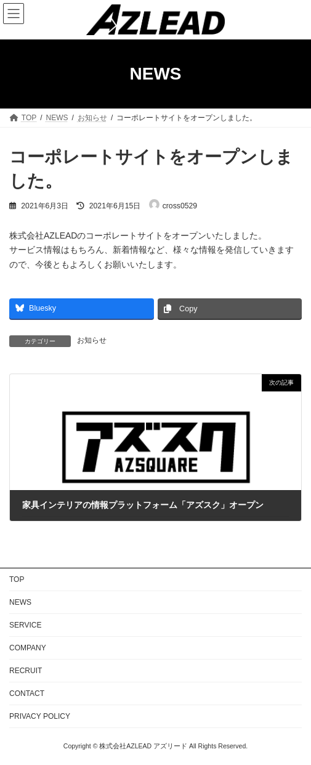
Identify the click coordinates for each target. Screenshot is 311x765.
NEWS (20, 602)
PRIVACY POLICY (39, 716)
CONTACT (26, 693)
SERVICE (25, 625)
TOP (16, 579)
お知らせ (92, 340)
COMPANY (27, 648)
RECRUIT (25, 670)
